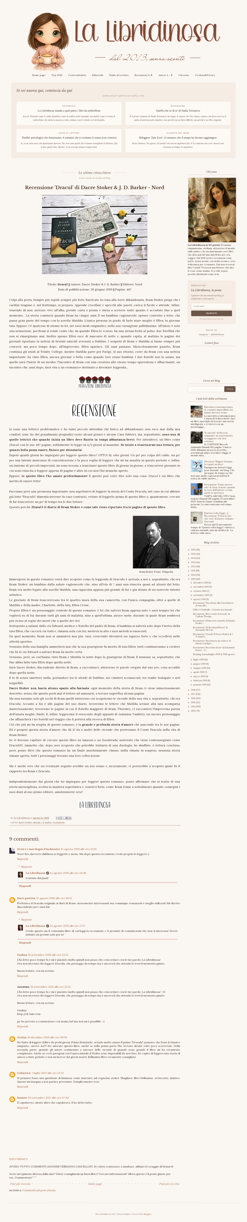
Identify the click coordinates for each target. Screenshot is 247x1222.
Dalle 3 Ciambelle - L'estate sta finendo (212, 609)
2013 (193, 710)
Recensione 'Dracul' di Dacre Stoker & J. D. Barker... (213, 635)
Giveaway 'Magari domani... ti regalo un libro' (218, 463)
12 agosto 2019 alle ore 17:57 (67, 925)
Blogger (147, 1214)
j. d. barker (46, 822)
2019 (193, 579)
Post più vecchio (169, 1183)
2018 (193, 690)
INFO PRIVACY (18, 1159)
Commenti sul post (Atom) (38, 1190)
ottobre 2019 (200, 591)
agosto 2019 (199, 599)
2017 (193, 694)
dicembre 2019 (201, 582)
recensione (59, 822)
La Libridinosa (35, 873)
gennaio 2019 (200, 684)
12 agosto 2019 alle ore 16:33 (54, 898)
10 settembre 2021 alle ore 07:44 (48, 1097)
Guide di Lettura (119, 75)
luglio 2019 (198, 659)
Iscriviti (211, 313)
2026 (193, 549)
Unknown (24, 1073)
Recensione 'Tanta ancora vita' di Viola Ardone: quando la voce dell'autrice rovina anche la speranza (219, 488)
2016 (193, 698)
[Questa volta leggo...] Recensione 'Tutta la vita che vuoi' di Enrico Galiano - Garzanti (219, 517)
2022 (193, 566)
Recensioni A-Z (143, 75)
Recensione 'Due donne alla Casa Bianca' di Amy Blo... (213, 604)
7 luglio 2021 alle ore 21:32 (48, 1073)
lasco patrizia (26, 898)
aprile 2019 (199, 672)
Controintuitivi (77, 75)
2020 (193, 575)
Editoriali (97, 75)
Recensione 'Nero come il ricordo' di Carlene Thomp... (211, 615)
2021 (193, 570)
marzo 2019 (199, 676)
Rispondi (22, 859)
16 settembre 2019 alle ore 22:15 (50, 986)
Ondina (22, 954)
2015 (193, 702)
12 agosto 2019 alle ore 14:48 (68, 873)
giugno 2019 (199, 663)
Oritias (22, 1037)
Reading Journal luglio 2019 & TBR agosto (214, 654)
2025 (193, 554)
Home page (39, 75)
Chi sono (183, 75)
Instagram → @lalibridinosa (211, 334)
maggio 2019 (200, 668)
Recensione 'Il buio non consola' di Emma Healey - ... (214, 622)
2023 (193, 562)
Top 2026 (57, 75)
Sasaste (22, 1097)
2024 (193, 558)
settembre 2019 (201, 595)
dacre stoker (25, 822)
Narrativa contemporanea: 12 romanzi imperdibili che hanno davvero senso (218, 409)
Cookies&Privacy (205, 75)
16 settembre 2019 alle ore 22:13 (48, 954)
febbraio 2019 (200, 680)
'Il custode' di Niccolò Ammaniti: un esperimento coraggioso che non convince (218, 437)
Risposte (26, 866)
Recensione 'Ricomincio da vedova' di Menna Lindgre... (212, 642)
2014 (193, 706)
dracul (36, 822)
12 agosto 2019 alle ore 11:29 (78, 849)
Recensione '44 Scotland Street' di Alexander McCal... (210, 629)
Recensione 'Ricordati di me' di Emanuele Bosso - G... (214, 649)
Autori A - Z (165, 75)
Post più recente (20, 1183)
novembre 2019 (201, 586)
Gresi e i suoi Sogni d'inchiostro (38, 849)
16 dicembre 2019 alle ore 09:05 (47, 1037)
